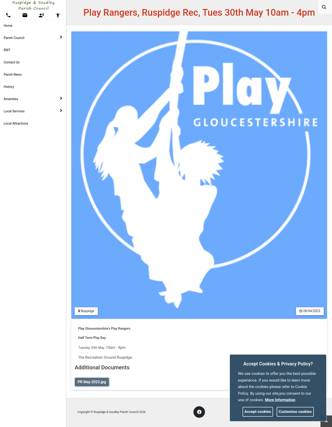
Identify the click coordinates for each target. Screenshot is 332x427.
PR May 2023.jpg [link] (92, 382)
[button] (324, 7)
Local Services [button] (33, 111)
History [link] (9, 87)
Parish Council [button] (33, 38)
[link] (324, 7)
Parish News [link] (13, 74)
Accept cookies (257, 411)
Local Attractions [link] (16, 123)
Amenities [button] (33, 99)
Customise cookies (295, 411)
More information (280, 399)
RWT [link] (7, 50)
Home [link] (8, 25)
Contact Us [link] (12, 62)
